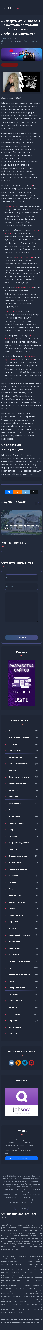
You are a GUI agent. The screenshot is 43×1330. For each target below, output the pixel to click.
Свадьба (13, 849)
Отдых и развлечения (18, 856)
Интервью (13, 790)
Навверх (21, 1208)
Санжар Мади (11, 206)
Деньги (12, 928)
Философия (14, 876)
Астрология (14, 889)
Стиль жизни (14, 810)
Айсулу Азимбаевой (25, 257)
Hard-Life (10, 8)
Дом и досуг (14, 816)
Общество (13, 994)
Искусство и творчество (20, 974)
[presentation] (22, 628)
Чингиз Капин (12, 312)
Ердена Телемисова (24, 288)
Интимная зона (15, 757)
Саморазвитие (15, 803)
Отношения (14, 797)
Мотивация (14, 744)
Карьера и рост (16, 915)
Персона (13, 1021)
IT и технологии (16, 1014)
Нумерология (15, 895)
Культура (6, 41)
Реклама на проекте (18, 869)
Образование (15, 1027)
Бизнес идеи (15, 941)
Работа (12, 909)
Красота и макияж (17, 823)
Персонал (13, 922)
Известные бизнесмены (20, 935)
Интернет (13, 1007)
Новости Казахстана (18, 764)
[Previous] (36, 503)
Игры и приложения (18, 783)
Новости (13, 1034)
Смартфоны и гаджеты (19, 777)
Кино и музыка (16, 41)
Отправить (21, 637)
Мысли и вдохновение (19, 737)
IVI (31, 186)
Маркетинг (14, 955)
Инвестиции (14, 948)
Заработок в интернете (19, 961)
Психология (14, 731)
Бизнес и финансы (17, 902)
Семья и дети (15, 751)
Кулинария (13, 836)
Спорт (11, 830)
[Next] (40, 503)
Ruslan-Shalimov (12, 38)
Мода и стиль (15, 862)
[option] (21, 522)
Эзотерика (14, 882)
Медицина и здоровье (19, 843)
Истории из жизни (17, 988)
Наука (11, 981)
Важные (12, 770)
